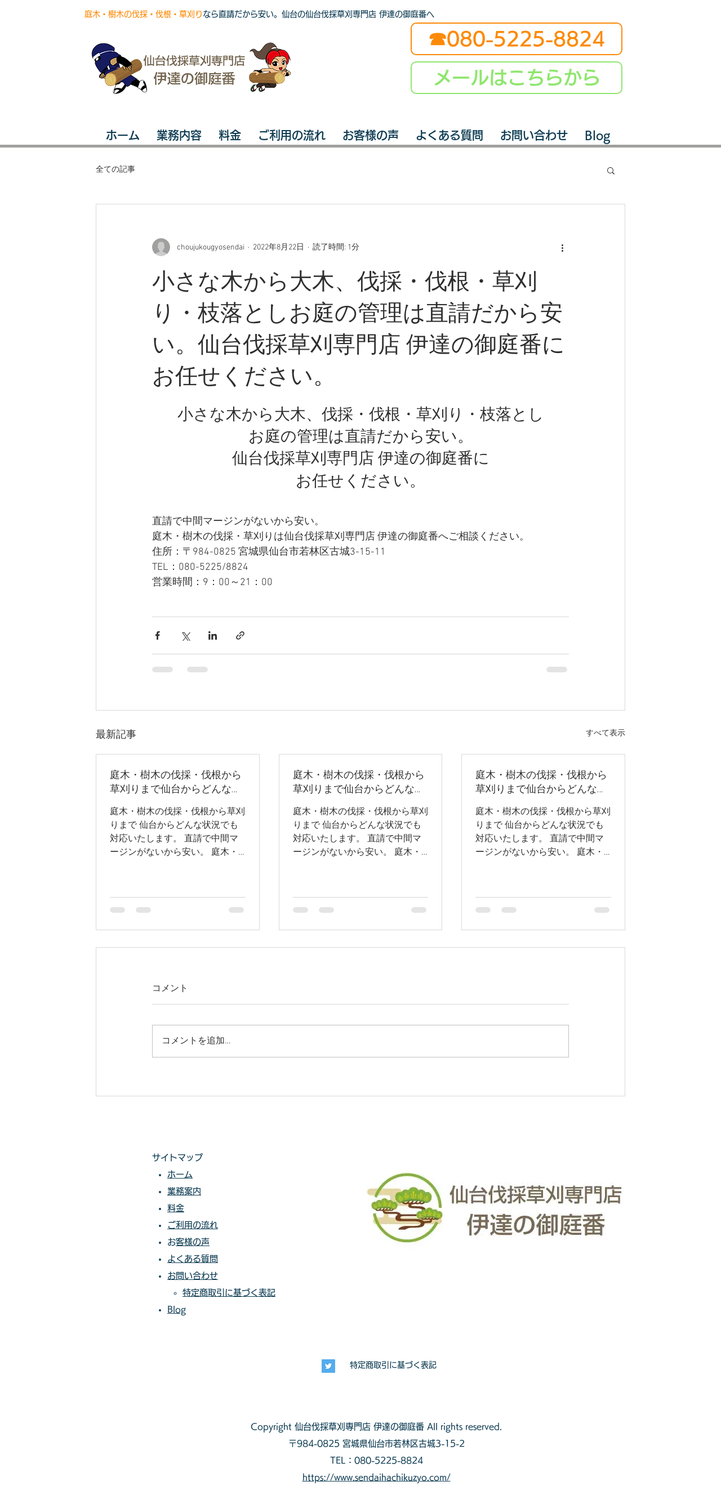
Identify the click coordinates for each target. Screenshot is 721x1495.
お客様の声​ (193, 1242)
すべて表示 (605, 733)
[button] (611, 170)
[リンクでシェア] (240, 635)
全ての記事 (115, 170)
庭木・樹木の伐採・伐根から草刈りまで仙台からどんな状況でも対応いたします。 (176, 782)
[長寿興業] (328, 1366)
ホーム (180, 1174)
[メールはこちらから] (516, 77)
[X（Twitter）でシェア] (185, 635)
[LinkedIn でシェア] (212, 635)
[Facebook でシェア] (157, 635)
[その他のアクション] (562, 247)
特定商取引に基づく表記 (393, 1365)
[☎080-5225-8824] (516, 39)
